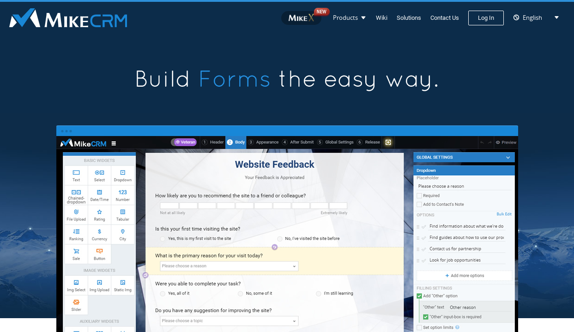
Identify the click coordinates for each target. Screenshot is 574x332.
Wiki (381, 17)
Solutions (409, 17)
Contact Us (444, 17)
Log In (486, 17)
